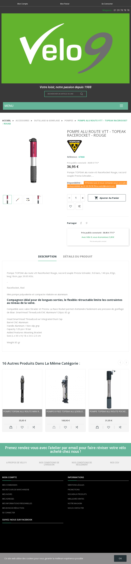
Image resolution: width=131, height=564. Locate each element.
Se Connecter (107, 4)
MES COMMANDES (9, 485)
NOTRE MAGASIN (75, 503)
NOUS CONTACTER (76, 508)
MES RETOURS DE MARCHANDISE (15, 489)
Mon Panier (64, 4)
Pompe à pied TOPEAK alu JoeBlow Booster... (65, 411)
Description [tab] (47, 256)
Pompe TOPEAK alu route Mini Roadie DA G (22, 411)
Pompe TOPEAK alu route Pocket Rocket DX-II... (109, 411)
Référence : (72, 156)
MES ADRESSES (8, 499)
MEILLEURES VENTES (76, 499)
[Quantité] (76, 197)
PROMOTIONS (74, 489)
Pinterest (87, 223)
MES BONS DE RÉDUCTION (13, 508)
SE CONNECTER (8, 512)
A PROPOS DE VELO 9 (16, 462)
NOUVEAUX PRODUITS (77, 494)
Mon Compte (22, 4)
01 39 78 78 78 (122, 10)
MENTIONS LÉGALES (76, 485)
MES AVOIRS (7, 494)
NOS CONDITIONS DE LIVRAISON (49, 463)
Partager (81, 223)
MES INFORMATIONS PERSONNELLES (17, 503)
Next (126, 362)
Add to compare (79, 206)
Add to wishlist (70, 206)
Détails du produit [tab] (77, 256)
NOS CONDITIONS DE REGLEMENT (82, 463)
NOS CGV (114, 462)
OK (120, 558)
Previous (120, 362)
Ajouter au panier (107, 198)
